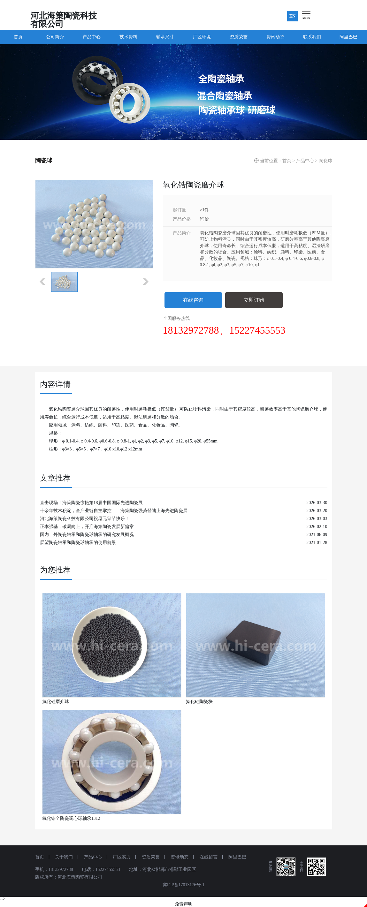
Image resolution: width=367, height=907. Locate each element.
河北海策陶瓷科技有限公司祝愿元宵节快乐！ (84, 518)
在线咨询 (193, 300)
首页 (18, 36)
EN (292, 16)
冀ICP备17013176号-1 (183, 884)
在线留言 (209, 857)
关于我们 (64, 857)
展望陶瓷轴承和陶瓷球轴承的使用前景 (78, 542)
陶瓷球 (325, 160)
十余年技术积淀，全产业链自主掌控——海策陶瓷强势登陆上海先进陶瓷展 (113, 510)
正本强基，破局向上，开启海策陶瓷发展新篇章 (87, 526)
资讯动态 (275, 36)
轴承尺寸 (165, 36)
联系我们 (312, 36)
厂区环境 (202, 36)
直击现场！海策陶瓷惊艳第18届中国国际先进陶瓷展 (91, 502)
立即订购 (254, 300)
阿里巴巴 (348, 36)
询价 (204, 219)
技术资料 (128, 36)
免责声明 (184, 904)
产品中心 (92, 36)
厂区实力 (122, 857)
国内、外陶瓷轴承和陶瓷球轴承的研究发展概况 (87, 534)
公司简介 (55, 36)
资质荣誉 (239, 36)
